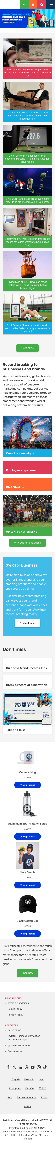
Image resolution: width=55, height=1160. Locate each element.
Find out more (27, 623)
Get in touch (14, 1030)
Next (52, 21)
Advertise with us (20, 1045)
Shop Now (27, 973)
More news (27, 348)
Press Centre (15, 1051)
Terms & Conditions (18, 1003)
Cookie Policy (15, 1009)
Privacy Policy (15, 1015)
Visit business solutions (27, 543)
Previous (3, 21)
